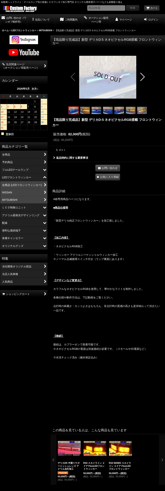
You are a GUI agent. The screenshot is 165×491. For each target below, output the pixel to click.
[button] (41, 20)
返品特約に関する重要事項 (70, 157)
